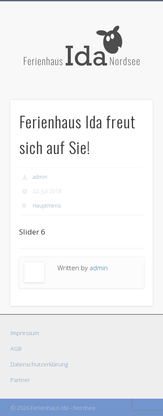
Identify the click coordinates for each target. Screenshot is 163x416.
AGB (16, 348)
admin (40, 177)
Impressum (24, 333)
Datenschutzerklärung (39, 364)
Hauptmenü (47, 205)
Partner (20, 380)
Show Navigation (131, 78)
